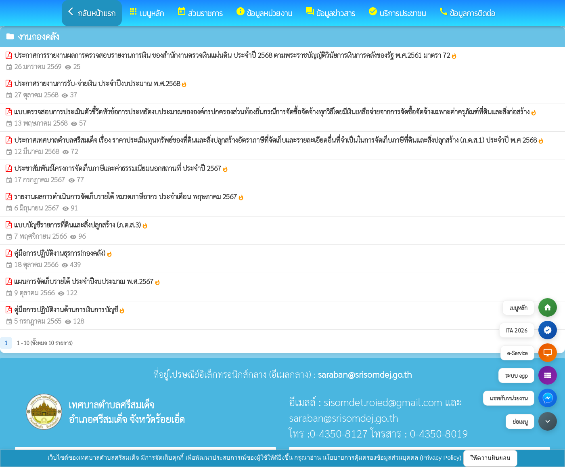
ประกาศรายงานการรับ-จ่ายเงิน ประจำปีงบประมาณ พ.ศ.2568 (100, 83)
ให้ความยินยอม (490, 457)
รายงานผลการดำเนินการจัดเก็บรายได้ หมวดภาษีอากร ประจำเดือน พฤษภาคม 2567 (129, 196)
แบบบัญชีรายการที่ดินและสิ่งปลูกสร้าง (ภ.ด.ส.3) (81, 224)
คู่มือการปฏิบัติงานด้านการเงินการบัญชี (69, 309)
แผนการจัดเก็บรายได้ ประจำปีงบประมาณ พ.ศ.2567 (87, 281)
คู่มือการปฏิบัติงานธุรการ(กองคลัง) (63, 252)
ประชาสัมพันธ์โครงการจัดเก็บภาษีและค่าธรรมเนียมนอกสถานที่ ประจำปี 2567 (121, 168)
